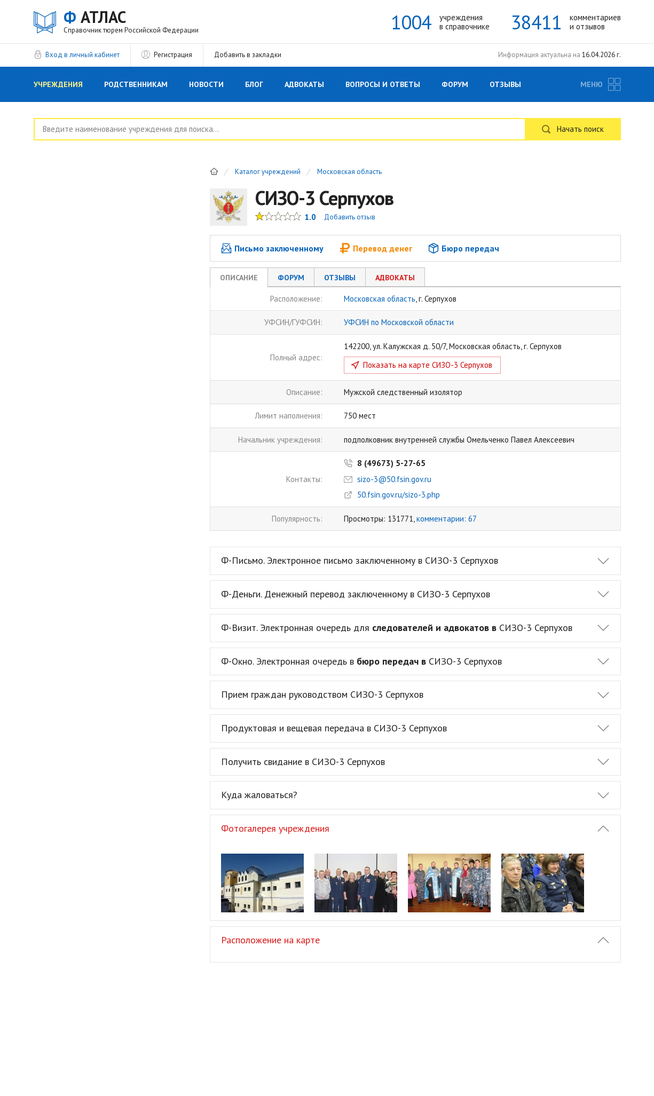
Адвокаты (304, 84)
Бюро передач (463, 248)
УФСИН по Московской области (399, 322)
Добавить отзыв (349, 217)
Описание (239, 277)
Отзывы (505, 84)
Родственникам (136, 84)
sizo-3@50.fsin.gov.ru (394, 479)
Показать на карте (427, 365)
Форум (455, 84)
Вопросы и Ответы (382, 84)
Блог (254, 84)
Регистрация (173, 54)
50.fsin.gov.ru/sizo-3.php (398, 495)
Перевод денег (376, 248)
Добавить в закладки (247, 54)
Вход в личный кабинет (82, 54)
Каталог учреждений (268, 172)
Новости (206, 84)
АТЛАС (131, 21)
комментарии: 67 (446, 519)
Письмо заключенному (272, 248)
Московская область (349, 172)
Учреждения (58, 84)
